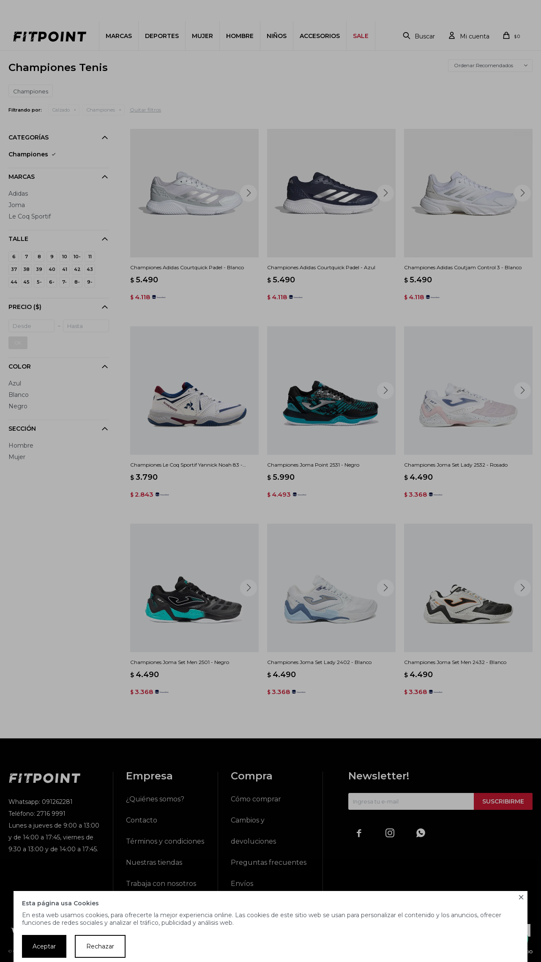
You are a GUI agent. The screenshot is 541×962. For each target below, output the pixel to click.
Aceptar (44, 946)
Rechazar (100, 946)
